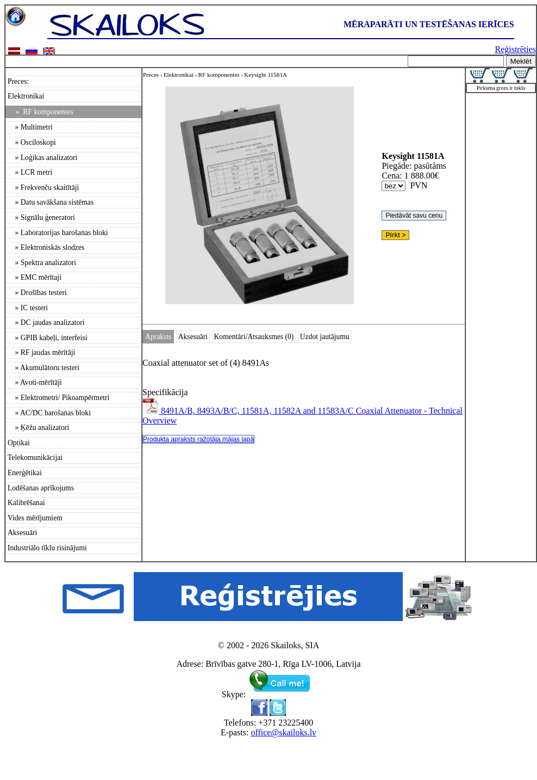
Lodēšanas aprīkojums (41, 488)
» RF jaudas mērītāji (41, 352)
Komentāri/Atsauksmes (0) (254, 337)
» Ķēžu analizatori (38, 427)
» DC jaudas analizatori (46, 322)
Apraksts (158, 337)
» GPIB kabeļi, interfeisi (48, 338)
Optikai (19, 443)
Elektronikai (26, 96)
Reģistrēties (515, 49)
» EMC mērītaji (34, 277)
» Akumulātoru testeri (43, 368)
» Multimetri (30, 127)
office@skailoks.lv (283, 732)
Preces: (18, 81)
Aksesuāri (22, 533)
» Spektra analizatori (42, 263)
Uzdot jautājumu (324, 337)
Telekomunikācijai (35, 457)
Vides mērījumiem (35, 518)
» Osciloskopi (32, 142)
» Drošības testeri (37, 292)
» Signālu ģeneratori (41, 217)
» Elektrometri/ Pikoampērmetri (58, 398)
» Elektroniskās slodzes (46, 247)
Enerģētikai (25, 473)
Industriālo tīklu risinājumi (47, 548)
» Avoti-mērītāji (35, 382)
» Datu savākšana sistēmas (50, 202)
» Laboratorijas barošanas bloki (58, 233)
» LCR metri (30, 172)
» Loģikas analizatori (42, 157)
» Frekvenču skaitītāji (43, 187)
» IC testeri (28, 308)
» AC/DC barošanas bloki (49, 413)
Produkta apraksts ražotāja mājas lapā (198, 439)
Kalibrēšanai (26, 503)
